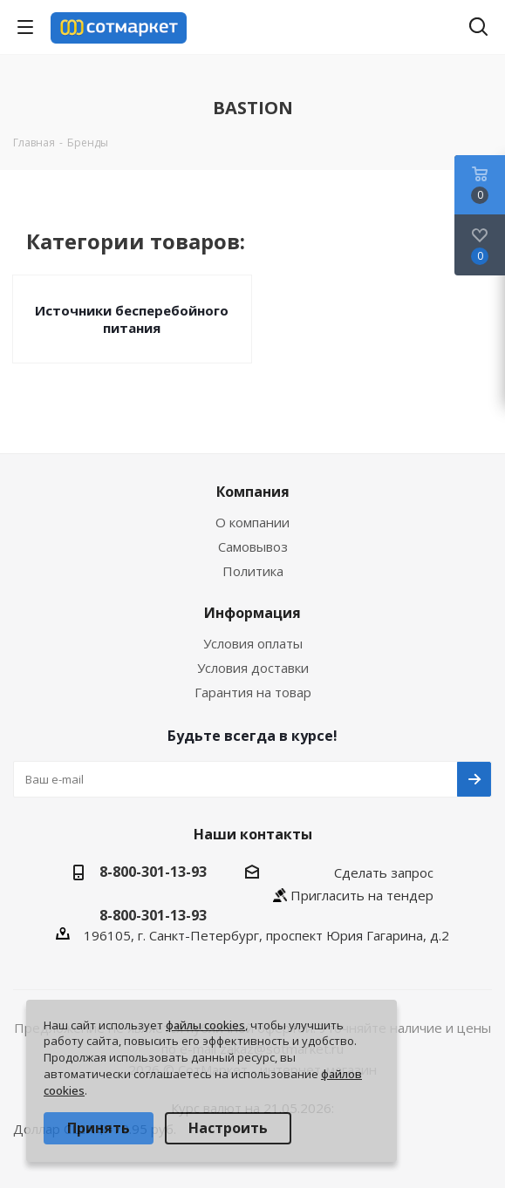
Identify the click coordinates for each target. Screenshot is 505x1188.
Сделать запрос (383, 872)
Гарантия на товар (252, 692)
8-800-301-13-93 (153, 871)
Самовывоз (253, 546)
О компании (252, 522)
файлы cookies (205, 1025)
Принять (98, 1127)
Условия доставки (253, 667)
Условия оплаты (253, 643)
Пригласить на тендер (361, 895)
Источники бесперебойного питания (132, 319)
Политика (252, 571)
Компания (253, 491)
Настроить (228, 1127)
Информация (252, 612)
